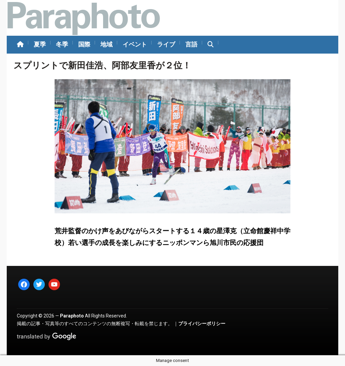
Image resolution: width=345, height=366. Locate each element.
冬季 (62, 44)
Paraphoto (72, 315)
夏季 (40, 44)
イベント (135, 44)
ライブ (166, 44)
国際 (84, 44)
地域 (106, 44)
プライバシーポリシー (201, 323)
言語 (191, 44)
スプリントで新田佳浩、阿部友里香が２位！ (102, 65)
